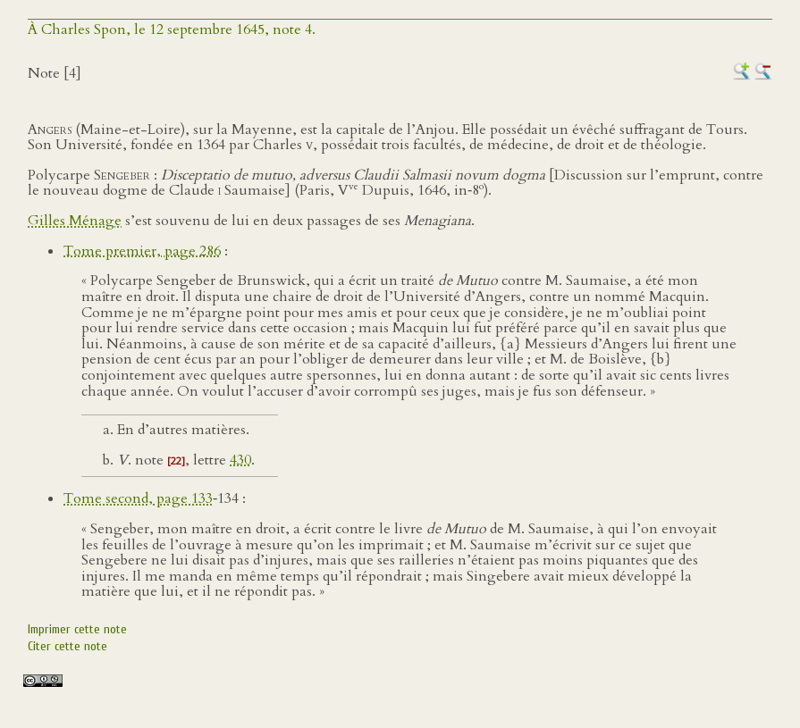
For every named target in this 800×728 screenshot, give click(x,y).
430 (240, 460)
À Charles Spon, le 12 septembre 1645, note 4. (172, 29)
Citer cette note (67, 646)
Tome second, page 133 (138, 498)
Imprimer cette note (77, 629)
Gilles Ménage (75, 220)
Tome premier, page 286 (142, 251)
